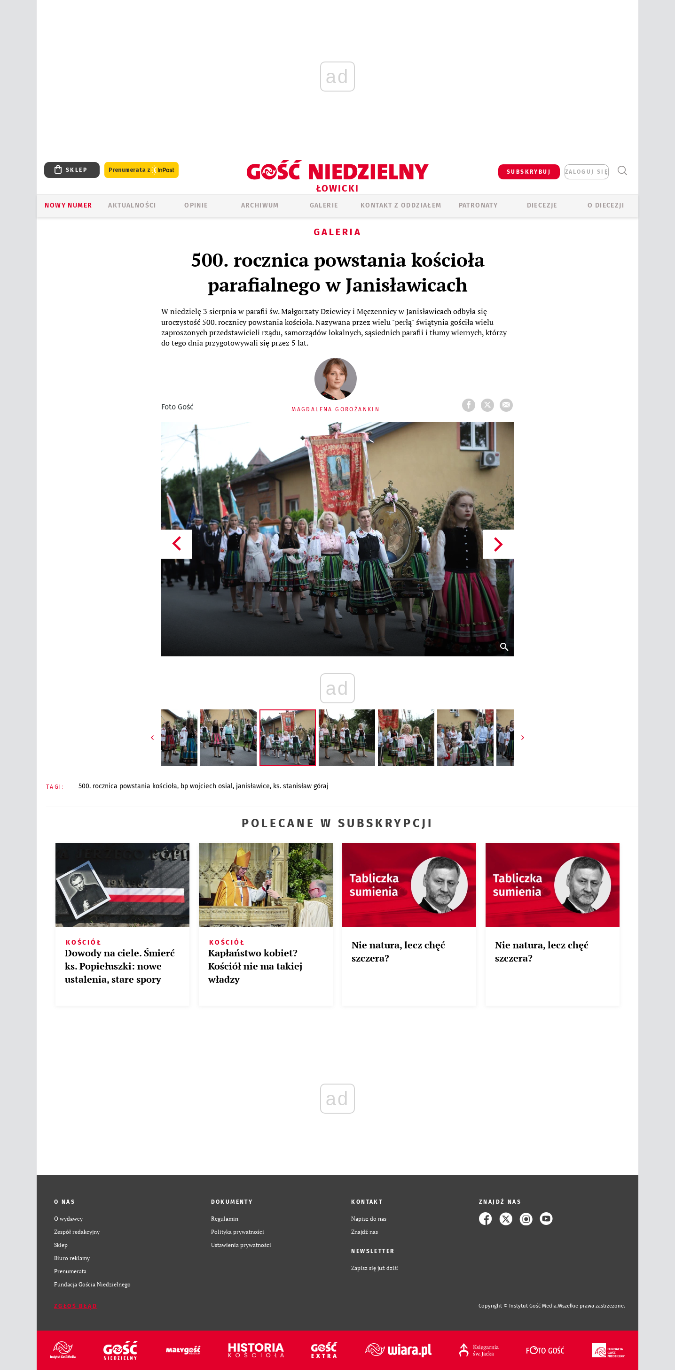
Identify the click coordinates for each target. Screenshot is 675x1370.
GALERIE (324, 205)
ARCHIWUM (260, 205)
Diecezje (542, 205)
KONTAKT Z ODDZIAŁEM (401, 205)
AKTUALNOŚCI (132, 205)
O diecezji (606, 205)
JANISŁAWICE (253, 786)
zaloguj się (586, 172)
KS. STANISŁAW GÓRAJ (301, 786)
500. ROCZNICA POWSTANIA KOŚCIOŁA (127, 786)
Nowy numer (68, 205)
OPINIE (196, 205)
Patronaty (478, 205)
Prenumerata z (141, 170)
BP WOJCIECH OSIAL (207, 786)
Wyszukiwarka (622, 170)
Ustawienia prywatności (241, 1244)
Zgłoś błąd (75, 1306)
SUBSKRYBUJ (529, 172)
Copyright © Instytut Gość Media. (518, 1306)
